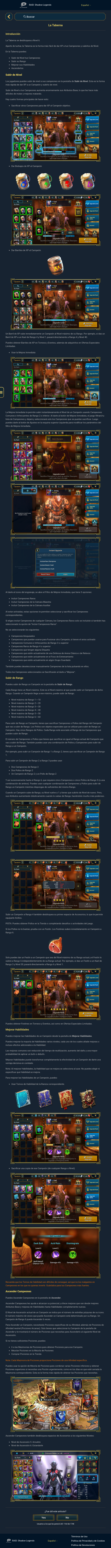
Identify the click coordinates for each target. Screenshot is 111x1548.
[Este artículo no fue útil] (67, 1517)
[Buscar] (60, 16)
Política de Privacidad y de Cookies (88, 1541)
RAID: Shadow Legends (20, 1540)
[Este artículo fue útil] (43, 1517)
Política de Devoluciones (83, 1545)
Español (86, 5)
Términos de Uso (79, 1536)
